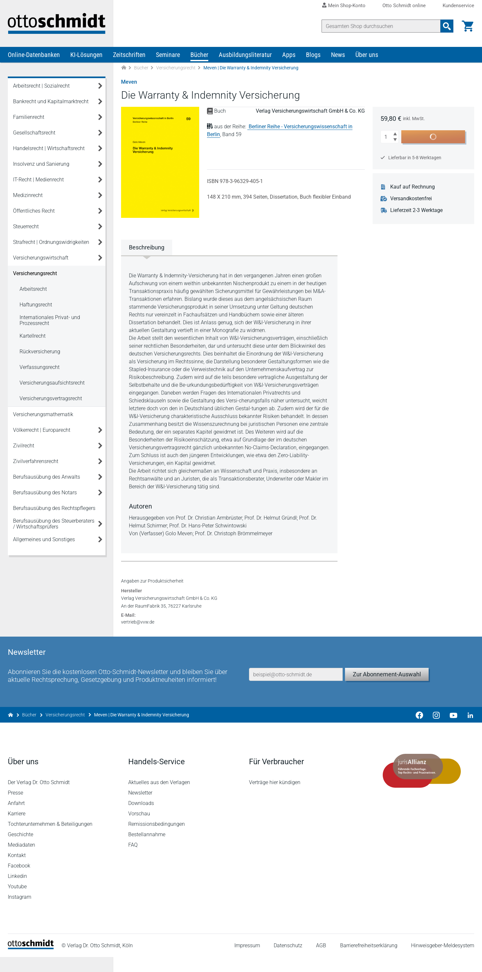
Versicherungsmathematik (43, 414)
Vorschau (139, 828)
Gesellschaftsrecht (34, 133)
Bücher (199, 55)
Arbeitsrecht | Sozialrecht (41, 86)
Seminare (168, 55)
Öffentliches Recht (34, 211)
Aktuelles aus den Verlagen (159, 797)
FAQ (133, 860)
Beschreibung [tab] (146, 247)
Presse (15, 808)
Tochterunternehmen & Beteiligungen (50, 839)
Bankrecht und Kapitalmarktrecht (51, 101)
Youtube (17, 901)
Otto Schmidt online (404, 5)
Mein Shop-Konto (346, 5)
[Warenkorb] (467, 26)
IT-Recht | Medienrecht (38, 179)
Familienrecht (28, 117)
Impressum (247, 960)
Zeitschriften (129, 55)
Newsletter (140, 808)
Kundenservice (458, 5)
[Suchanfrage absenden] (446, 26)
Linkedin (17, 891)
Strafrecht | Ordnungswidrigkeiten (51, 242)
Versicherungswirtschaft (40, 258)
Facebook (19, 881)
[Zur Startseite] (123, 68)
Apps (289, 55)
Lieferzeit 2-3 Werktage (416, 210)
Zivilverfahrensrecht (35, 461)
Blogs (313, 55)
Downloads (141, 818)
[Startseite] (31, 962)
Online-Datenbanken (34, 55)
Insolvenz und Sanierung (41, 164)
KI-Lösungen (86, 55)
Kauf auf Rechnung (412, 187)
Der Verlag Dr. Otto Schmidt (39, 797)
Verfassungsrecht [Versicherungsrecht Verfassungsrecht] (40, 367)
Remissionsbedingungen (156, 839)
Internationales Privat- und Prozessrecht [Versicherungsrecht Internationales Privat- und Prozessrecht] (50, 320)
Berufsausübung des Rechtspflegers (54, 508)
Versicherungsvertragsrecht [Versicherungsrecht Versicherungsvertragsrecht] (51, 398)
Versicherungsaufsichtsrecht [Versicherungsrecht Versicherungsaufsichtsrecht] (52, 383)
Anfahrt (16, 818)
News (338, 55)
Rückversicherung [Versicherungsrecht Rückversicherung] (40, 351)
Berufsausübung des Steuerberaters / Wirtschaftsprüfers (53, 524)
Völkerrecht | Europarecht (41, 430)
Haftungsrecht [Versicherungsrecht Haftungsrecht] (36, 305)
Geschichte (20, 849)
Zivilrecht (23, 446)
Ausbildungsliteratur (245, 55)
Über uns (366, 55)
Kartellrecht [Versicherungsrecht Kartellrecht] (33, 336)
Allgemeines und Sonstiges (44, 539)
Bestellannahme (146, 849)
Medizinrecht (28, 195)
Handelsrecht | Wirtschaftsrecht (49, 148)
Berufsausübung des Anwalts (46, 477)
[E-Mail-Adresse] (296, 689)
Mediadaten (21, 860)
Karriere (16, 828)
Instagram (19, 912)
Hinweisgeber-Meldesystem (442, 960)
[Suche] (381, 26)
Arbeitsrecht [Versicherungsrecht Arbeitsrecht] (33, 289)
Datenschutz (288, 960)
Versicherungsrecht (176, 67)
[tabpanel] (229, 403)
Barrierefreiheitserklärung (368, 960)
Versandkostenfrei (411, 198)
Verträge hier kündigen (274, 797)
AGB (321, 960)
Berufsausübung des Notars (45, 492)
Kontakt (17, 870)
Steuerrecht (26, 226)
